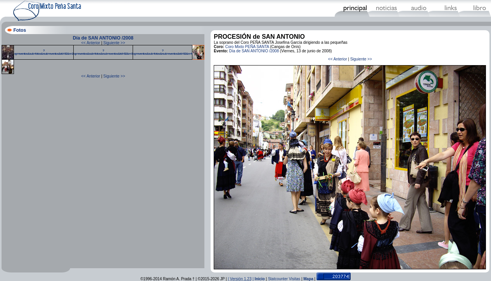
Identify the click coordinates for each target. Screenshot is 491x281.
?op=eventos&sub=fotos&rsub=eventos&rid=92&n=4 (162, 52)
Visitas (294, 279)
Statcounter (278, 279)
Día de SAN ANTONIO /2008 (103, 38)
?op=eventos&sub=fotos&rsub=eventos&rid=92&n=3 (103, 52)
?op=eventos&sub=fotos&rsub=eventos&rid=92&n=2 (43, 52)
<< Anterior (90, 43)
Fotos (19, 30)
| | (241, 279)
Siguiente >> (114, 43)
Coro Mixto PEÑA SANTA (247, 47)
